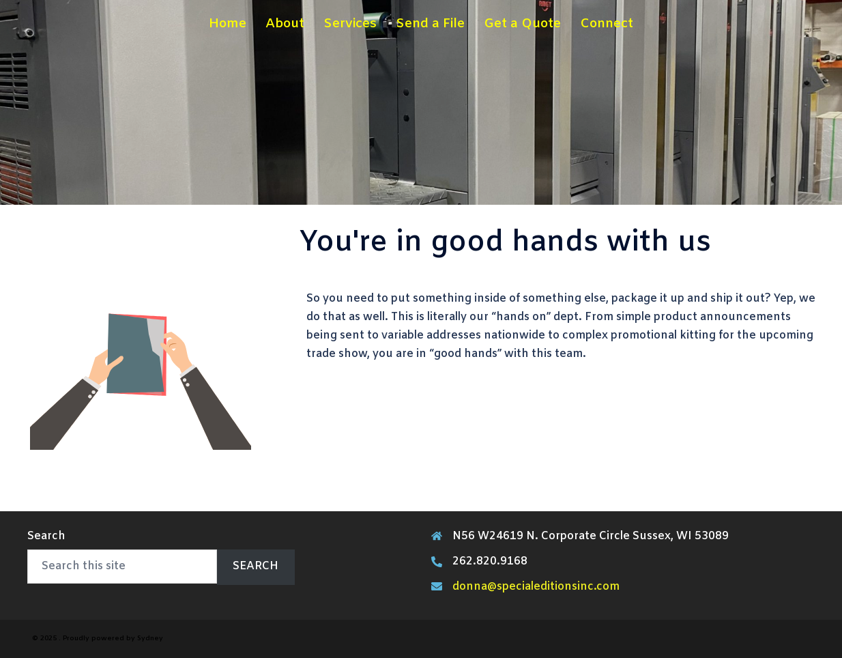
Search (46, 536)
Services (350, 24)
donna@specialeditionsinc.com (536, 587)
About (284, 24)
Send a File (430, 24)
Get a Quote (522, 24)
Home (227, 24)
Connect (606, 24)
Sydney (150, 638)
